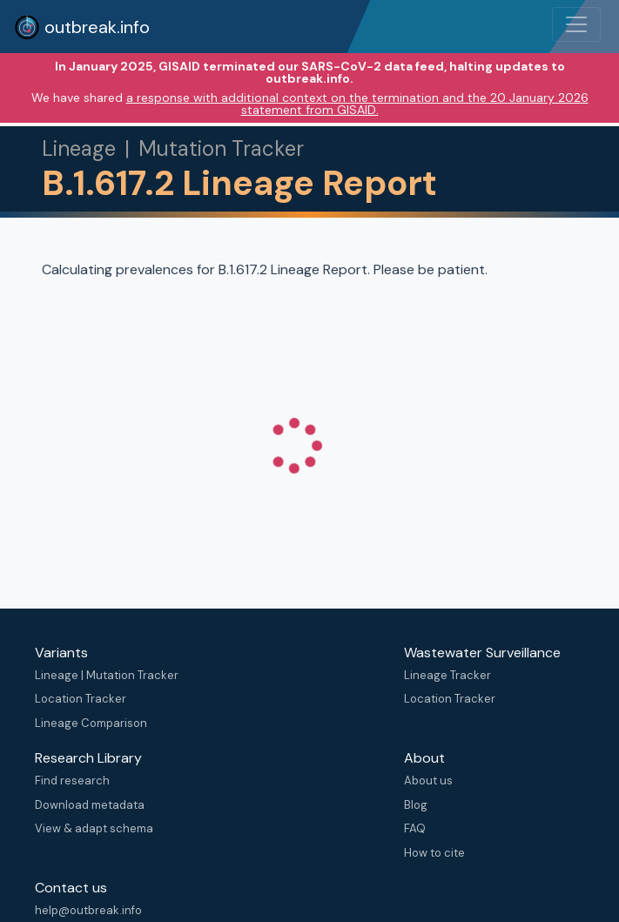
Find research (72, 780)
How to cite (434, 852)
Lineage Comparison (91, 723)
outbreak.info (82, 27)
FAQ (415, 828)
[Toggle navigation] (576, 24)
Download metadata (90, 804)
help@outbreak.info (88, 910)
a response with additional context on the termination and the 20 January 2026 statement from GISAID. (357, 104)
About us (428, 780)
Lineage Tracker (447, 675)
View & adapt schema (94, 828)
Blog (415, 804)
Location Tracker (80, 698)
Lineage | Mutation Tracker (106, 675)
